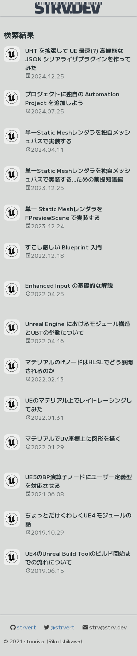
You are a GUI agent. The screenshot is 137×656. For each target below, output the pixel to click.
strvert (26, 627)
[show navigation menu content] (68, 7)
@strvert (62, 627)
